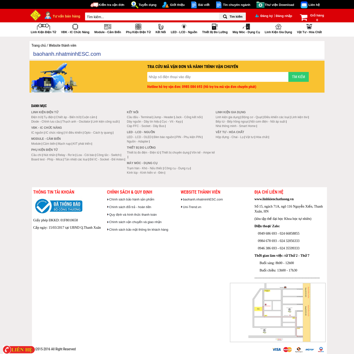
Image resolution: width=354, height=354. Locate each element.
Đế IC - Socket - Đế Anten (107, 159)
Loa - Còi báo (86, 155)
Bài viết (203, 5)
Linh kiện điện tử (43, 28)
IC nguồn (37, 132)
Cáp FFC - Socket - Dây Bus (145, 126)
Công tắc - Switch (108, 155)
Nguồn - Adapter (137, 141)
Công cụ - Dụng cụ (177, 168)
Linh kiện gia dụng (278, 28)
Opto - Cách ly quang (98, 132)
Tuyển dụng (148, 5)
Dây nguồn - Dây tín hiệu (143, 121)
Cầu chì (36, 155)
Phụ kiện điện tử (138, 28)
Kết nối (161, 28)
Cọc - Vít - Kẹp (171, 121)
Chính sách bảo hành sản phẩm (131, 199)
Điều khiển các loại (276, 117)
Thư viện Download (279, 5)
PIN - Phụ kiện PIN (188, 137)
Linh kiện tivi (299, 117)
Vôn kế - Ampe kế (203, 152)
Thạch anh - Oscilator (76, 121)
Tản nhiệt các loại (76, 159)
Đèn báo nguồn (164, 137)
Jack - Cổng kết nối (188, 117)
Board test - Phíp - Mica (46, 159)
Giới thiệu (177, 5)
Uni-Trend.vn (192, 207)
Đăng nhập (284, 16)
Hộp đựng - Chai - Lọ (229, 137)
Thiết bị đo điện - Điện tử (143, 152)
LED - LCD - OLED (139, 137)
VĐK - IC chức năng (75, 28)
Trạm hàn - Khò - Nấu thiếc (144, 168)
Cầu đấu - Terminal (139, 117)
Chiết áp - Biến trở (68, 117)
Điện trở (36, 117)
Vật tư (250, 137)
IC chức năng (54, 132)
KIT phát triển (82, 143)
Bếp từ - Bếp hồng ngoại (232, 121)
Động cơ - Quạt (252, 117)
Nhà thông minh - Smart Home (236, 126)
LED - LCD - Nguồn (184, 28)
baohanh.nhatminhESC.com (203, 199)
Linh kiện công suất (105, 121)
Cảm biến (49, 143)
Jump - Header (163, 117)
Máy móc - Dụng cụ (246, 28)
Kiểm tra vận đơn (111, 5)
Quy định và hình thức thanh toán (133, 214)
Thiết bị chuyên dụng (175, 152)
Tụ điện (49, 117)
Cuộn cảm (88, 117)
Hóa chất (262, 137)
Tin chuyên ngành (236, 5)
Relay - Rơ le (66, 155)
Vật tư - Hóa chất (309, 28)
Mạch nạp (64, 143)
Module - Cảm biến (107, 28)
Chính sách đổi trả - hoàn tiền (130, 207)
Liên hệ (314, 5)
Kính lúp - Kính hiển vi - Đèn (145, 172)
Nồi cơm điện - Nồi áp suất (267, 121)
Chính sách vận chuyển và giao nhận (135, 222)
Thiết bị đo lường (215, 28)
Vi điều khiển (73, 132)
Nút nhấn (50, 155)
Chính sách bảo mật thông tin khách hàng (138, 229)
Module (36, 143)
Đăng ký (264, 16)
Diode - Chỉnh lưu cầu (45, 121)
